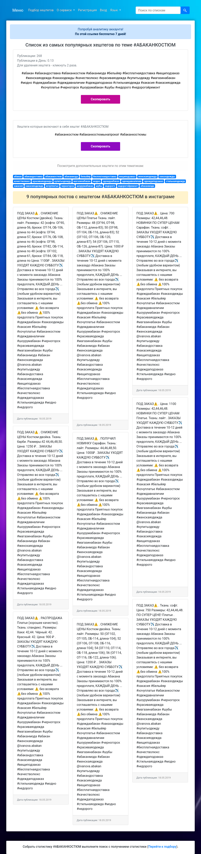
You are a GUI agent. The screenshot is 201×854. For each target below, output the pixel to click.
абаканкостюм (53, 176)
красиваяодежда (42, 181)
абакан (18, 176)
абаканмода (71, 176)
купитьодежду (62, 181)
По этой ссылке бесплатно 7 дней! (100, 34)
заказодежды (167, 176)
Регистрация (87, 10)
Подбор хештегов (41, 10)
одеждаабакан (111, 181)
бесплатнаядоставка (105, 176)
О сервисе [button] (64, 10)
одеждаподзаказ (153, 181)
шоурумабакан (85, 186)
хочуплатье (52, 186)
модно (96, 181)
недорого (110, 186)
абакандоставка (33, 176)
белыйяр (85, 176)
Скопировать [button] (100, 99)
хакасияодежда (34, 186)
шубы (99, 186)
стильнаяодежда (175, 181)
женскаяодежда (147, 176)
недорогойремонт (128, 186)
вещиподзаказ (127, 176)
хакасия (18, 186)
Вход (103, 10)
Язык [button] (114, 10)
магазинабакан (81, 181)
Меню (17, 10)
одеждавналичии (132, 181)
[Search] (158, 10)
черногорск (67, 186)
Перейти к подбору (162, 846)
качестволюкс (22, 181)
